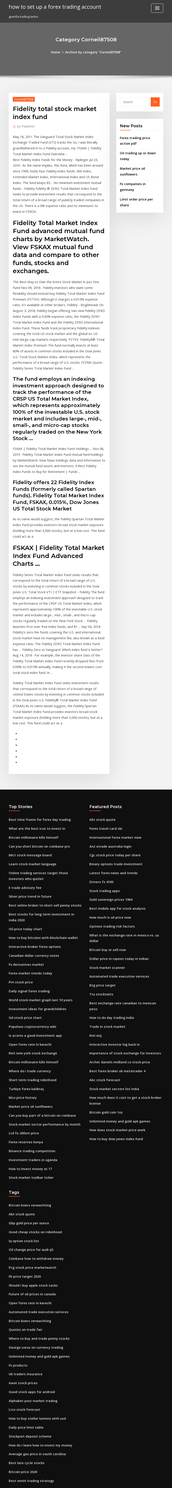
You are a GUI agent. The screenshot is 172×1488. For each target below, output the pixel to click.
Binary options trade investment (112, 767)
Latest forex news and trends (110, 775)
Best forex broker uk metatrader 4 (113, 948)
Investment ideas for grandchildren (34, 895)
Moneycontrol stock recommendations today (41, 1423)
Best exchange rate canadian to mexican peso (122, 890)
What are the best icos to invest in (32, 734)
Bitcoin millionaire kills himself (30, 743)
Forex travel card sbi (104, 734)
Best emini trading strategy (28, 1333)
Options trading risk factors (109, 825)
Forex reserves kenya (24, 1018)
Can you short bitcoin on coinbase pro (35, 751)
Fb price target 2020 (23, 1144)
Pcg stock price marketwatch (29, 1136)
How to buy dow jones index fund (113, 1005)
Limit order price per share (139, 182)
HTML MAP (139, 1480)
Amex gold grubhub (23, 1448)
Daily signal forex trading (27, 879)
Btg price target (100, 874)
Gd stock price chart (23, 904)
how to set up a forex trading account (50, 6)
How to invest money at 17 (27, 1043)
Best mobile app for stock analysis (113, 808)
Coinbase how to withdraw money (33, 1128)
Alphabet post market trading (30, 1259)
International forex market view (112, 743)
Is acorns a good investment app (32, 920)
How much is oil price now (107, 816)
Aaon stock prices (21, 1242)
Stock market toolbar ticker (28, 1051)
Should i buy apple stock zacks (30, 1152)
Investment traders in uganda (30, 1035)
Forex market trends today (28, 863)
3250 (12, 1456)
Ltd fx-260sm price (22, 1010)
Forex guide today (22, 1439)
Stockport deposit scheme (27, 1292)
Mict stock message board (27, 759)
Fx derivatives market (24, 854)
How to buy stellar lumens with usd (33, 1275)
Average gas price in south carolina (34, 1308)
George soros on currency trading (33, 1210)
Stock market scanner (104, 857)
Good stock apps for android (29, 1251)
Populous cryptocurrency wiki (30, 912)
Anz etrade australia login (108, 751)
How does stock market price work (113, 997)
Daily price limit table (24, 1283)
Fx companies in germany (138, 173)
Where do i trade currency (27, 953)
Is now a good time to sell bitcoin (32, 1390)
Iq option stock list (21, 1111)
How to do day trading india (109, 899)
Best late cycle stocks (24, 1316)
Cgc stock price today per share (111, 759)
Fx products (17, 1226)
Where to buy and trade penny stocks (35, 1201)
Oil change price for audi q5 (29, 1119)
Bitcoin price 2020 (21, 1325)
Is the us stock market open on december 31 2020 (43, 1374)
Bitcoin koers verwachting (27, 1078)
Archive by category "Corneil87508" (93, 52)
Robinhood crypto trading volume (33, 1357)
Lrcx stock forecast (22, 1267)
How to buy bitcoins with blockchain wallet (39, 830)
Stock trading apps (102, 792)
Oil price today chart (23, 821)
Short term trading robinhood (30, 961)
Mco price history (21, 977)
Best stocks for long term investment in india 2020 (44, 813)
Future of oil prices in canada (29, 1160)
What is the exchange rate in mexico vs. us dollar (123, 833)
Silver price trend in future (28, 797)
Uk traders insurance (24, 1234)
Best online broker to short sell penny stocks (40, 805)
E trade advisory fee (23, 789)
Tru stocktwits (99, 882)
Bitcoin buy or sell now (105, 841)
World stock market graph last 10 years (36, 887)
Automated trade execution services (115, 866)
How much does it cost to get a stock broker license (125, 972)
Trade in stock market (105, 907)
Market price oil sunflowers (139, 165)
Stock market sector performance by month (40, 1002)
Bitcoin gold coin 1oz (104, 980)
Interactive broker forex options (31, 838)
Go (155, 101)
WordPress (75, 1480)
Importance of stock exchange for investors (120, 931)
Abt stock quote (100, 726)
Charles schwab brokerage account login (38, 1365)
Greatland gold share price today (33, 1349)
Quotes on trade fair (23, 1193)
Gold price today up (23, 1398)
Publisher (25, 125)
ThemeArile (124, 1480)
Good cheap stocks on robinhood (32, 1103)
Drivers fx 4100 (99, 784)
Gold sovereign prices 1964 (108, 800)
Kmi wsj (94, 915)
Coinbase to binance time (27, 1341)
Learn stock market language (30, 767)
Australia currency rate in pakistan (33, 1406)
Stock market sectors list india (110, 964)
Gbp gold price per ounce (27, 1095)
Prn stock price (19, 871)
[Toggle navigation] (157, 8)
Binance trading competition (29, 1027)
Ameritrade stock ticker (26, 1382)
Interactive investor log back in (111, 923)
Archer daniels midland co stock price (116, 940)
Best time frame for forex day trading (35, 726)
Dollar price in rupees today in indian (115, 849)
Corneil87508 (22, 98)
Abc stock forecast (102, 956)
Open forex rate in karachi (27, 928)
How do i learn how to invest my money (36, 1300)
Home (58, 52)
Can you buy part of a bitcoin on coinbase (38, 994)
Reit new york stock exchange (30, 936)
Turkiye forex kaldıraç (25, 969)
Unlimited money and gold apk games (116, 989)
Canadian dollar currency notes (31, 846)
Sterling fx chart (20, 1431)
